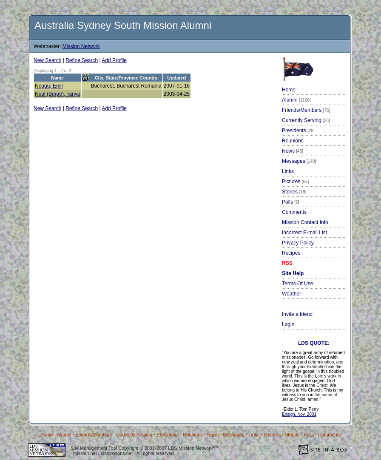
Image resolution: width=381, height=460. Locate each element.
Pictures (295, 182)
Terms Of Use (297, 284)
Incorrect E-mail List (304, 233)
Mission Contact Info (305, 222)
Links (288, 171)
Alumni (296, 100)
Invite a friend (297, 314)
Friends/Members (306, 110)
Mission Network (81, 46)
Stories (294, 192)
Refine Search (81, 60)
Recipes (291, 253)
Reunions (293, 141)
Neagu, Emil (49, 86)
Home (289, 90)
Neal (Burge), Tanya (57, 94)
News (292, 151)
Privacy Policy (298, 243)
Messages (299, 161)
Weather (291, 294)
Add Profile (114, 60)
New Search (47, 60)
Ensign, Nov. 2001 (299, 414)
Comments (294, 212)
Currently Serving (306, 120)
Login (288, 324)
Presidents (298, 130)
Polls (290, 202)
